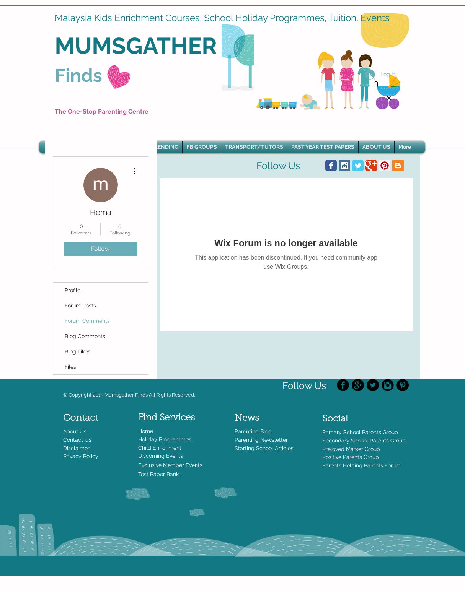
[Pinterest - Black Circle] (402, 385)
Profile (72, 290)
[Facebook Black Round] (343, 385)
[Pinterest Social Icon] (384, 165)
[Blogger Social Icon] (398, 165)
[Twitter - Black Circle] (373, 385)
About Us (74, 431)
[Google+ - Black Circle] (358, 385)
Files (70, 367)
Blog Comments (85, 336)
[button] (164, 147)
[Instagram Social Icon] (344, 165)
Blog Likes (77, 351)
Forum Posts (80, 306)
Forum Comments (87, 321)
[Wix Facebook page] (331, 165)
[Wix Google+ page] (371, 165)
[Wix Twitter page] (358, 165)
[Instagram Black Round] (388, 385)
